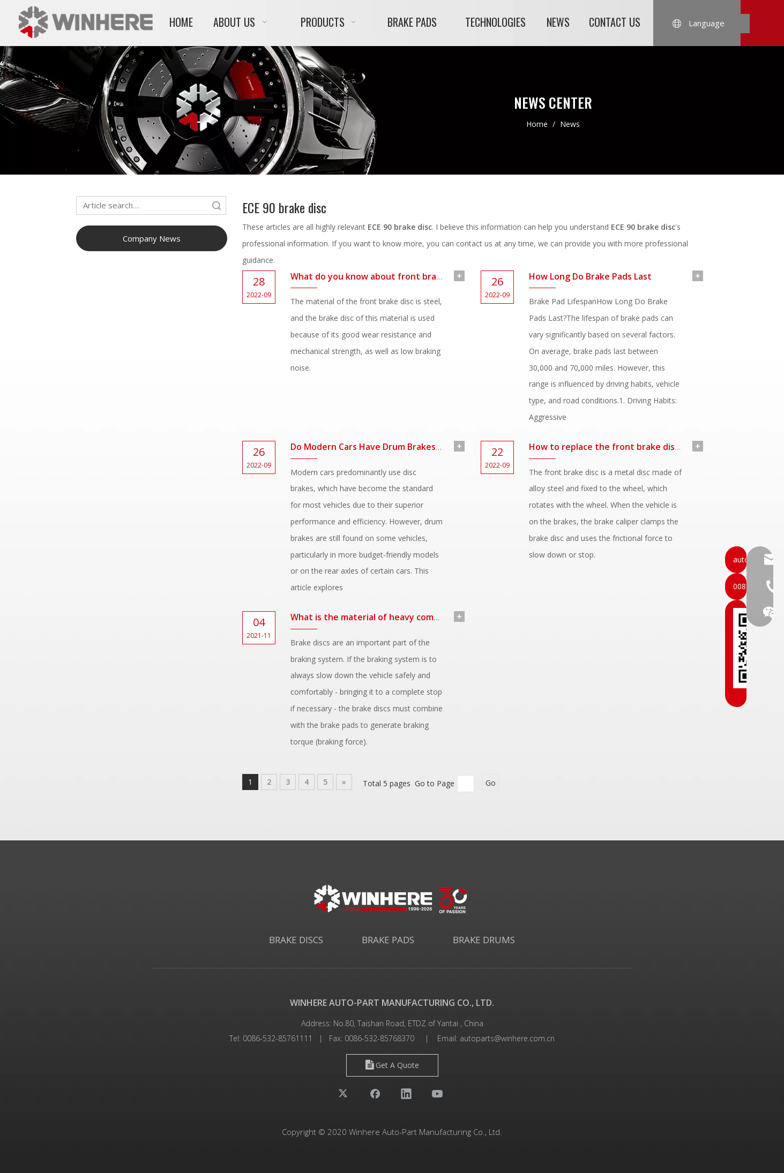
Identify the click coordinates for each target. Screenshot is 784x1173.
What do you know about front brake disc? (379, 276)
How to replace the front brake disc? (606, 447)
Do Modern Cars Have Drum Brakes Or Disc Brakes (394, 447)
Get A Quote (392, 1065)
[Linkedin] (406, 1093)
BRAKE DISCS (296, 940)
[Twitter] (344, 1093)
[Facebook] (375, 1093)
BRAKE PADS (388, 940)
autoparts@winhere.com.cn (507, 1038)
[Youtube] (437, 1093)
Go (491, 783)
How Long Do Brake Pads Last (590, 276)
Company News (152, 238)
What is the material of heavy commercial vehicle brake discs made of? (437, 617)
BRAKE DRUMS (484, 940)
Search (216, 205)
